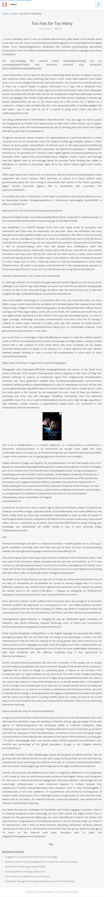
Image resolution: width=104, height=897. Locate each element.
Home (5, 13)
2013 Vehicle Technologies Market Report (25, 867)
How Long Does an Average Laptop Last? (25, 871)
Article (14, 13)
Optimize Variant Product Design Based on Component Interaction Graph (41, 862)
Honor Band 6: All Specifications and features (27, 876)
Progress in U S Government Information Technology (31, 857)
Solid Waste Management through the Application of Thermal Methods (40, 881)
